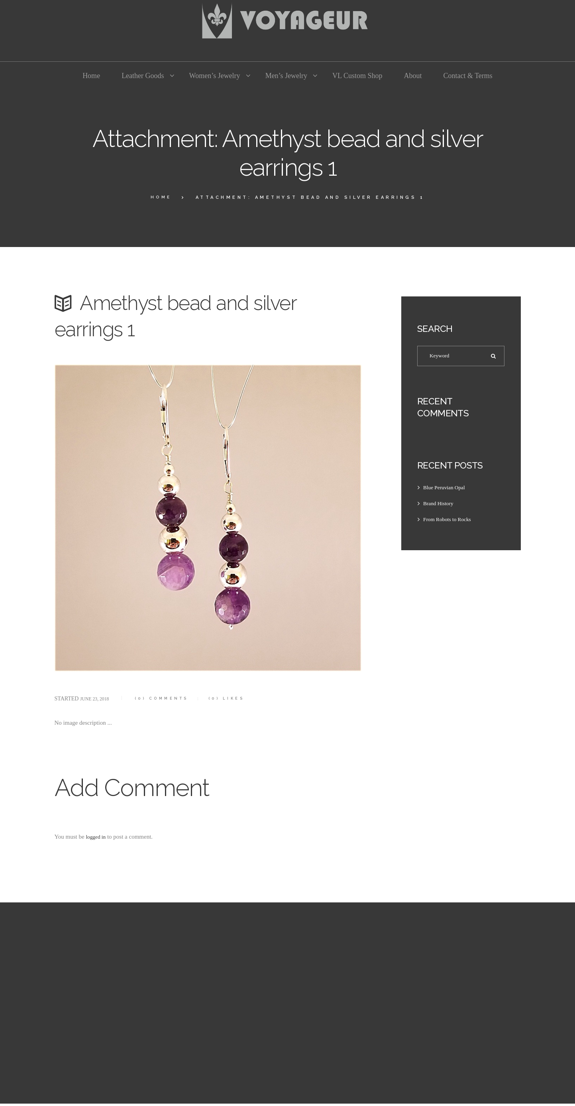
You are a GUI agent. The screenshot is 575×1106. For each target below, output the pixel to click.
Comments (170, 698)
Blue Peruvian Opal (446, 489)
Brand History (440, 505)
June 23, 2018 (97, 699)
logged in (97, 836)
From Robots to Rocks (450, 521)
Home (161, 197)
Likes (243, 698)
